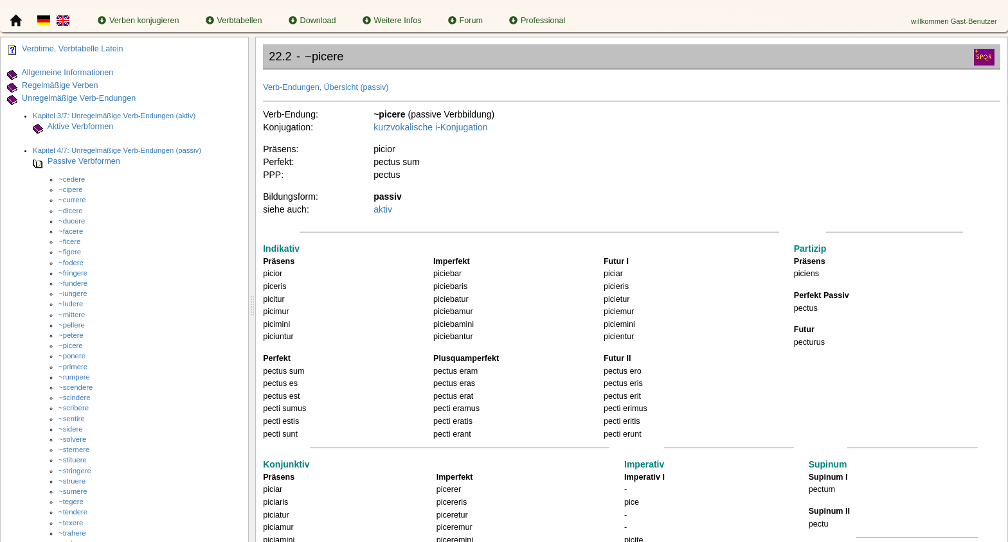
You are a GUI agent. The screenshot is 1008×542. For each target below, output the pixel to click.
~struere (72, 481)
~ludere (71, 304)
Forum (465, 20)
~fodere (71, 263)
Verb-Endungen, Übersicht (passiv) (325, 87)
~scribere (74, 408)
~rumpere (74, 377)
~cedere (72, 179)
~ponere (72, 356)
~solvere (72, 439)
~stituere (73, 460)
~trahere (72, 533)
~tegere (71, 501)
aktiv (383, 209)
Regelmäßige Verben (60, 85)
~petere (71, 335)
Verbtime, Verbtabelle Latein (72, 48)
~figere (70, 252)
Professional (537, 20)
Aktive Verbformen (80, 127)
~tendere (73, 512)
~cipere (70, 189)
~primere (73, 367)
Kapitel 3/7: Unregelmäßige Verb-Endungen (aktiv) (114, 115)
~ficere (69, 241)
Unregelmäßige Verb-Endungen (79, 98)
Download (312, 20)
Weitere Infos (392, 20)
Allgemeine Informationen (67, 72)
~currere (72, 200)
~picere (70, 345)
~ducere (72, 221)
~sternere (74, 449)
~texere (71, 523)
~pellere (72, 325)
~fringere (73, 273)
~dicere (70, 210)
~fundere (73, 283)
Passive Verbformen (84, 161)
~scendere (76, 387)
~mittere (72, 315)
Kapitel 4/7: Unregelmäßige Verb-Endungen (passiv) (117, 150)
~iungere (73, 293)
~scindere (74, 397)
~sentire (72, 419)
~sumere (73, 491)
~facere (71, 231)
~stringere (75, 471)
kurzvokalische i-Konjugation (430, 127)
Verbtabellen (234, 20)
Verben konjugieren (138, 20)
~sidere (70, 429)
